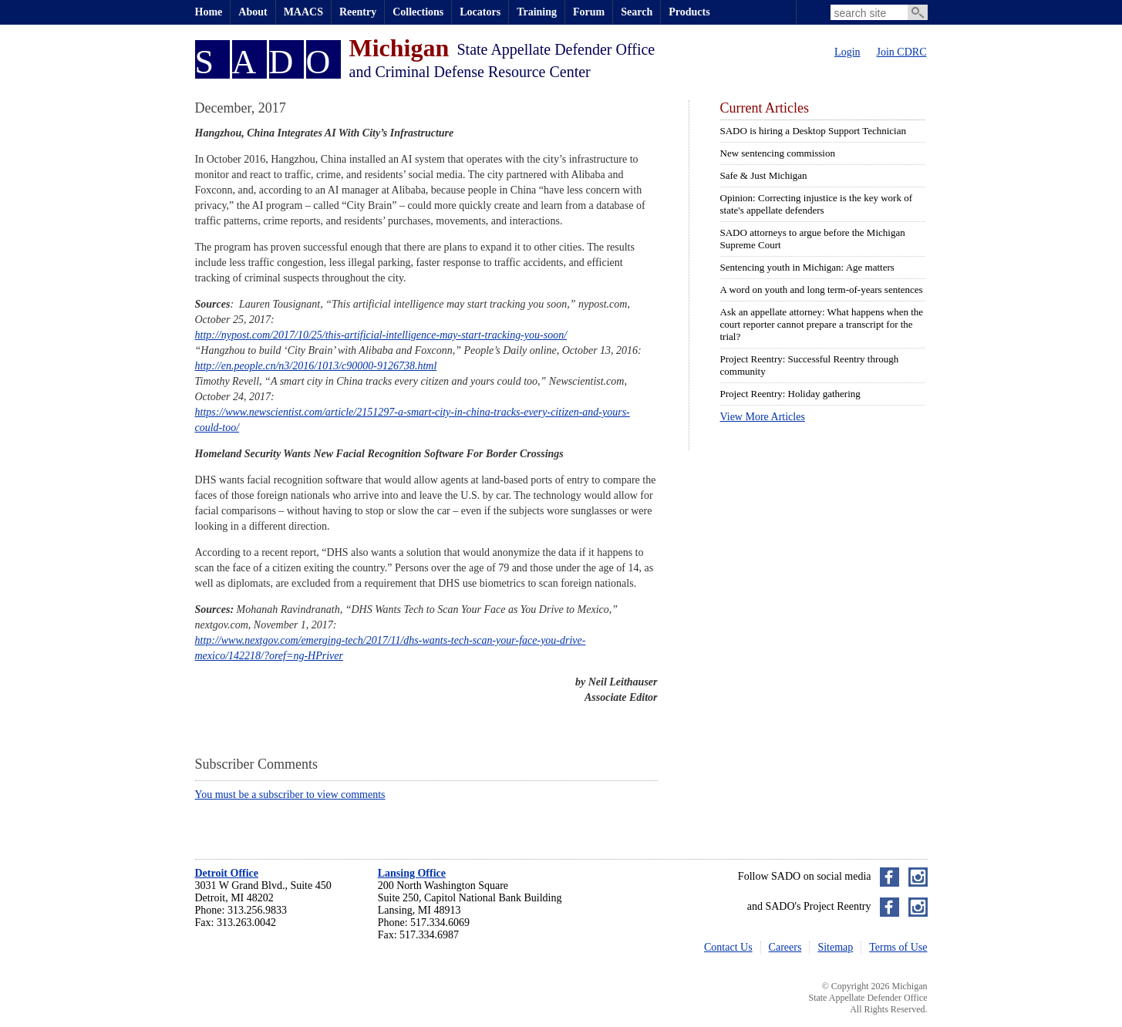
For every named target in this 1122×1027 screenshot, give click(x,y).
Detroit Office (227, 873)
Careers (785, 947)
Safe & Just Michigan (763, 175)
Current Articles (764, 108)
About (252, 12)
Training (537, 12)
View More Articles (762, 417)
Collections (418, 12)
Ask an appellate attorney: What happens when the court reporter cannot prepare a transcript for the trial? (822, 324)
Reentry (357, 12)
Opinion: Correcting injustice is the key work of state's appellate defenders (816, 204)
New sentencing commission (777, 153)
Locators (480, 12)
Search (636, 12)
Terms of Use (898, 947)
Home (209, 12)
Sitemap (835, 947)
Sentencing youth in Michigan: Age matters (807, 267)
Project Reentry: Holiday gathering (790, 393)
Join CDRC (902, 52)
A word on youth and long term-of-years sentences (821, 289)
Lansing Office (412, 873)
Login (847, 52)
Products (689, 12)
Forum (589, 12)
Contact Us (728, 947)
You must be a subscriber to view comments (290, 794)
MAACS (303, 12)
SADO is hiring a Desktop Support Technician (813, 130)
